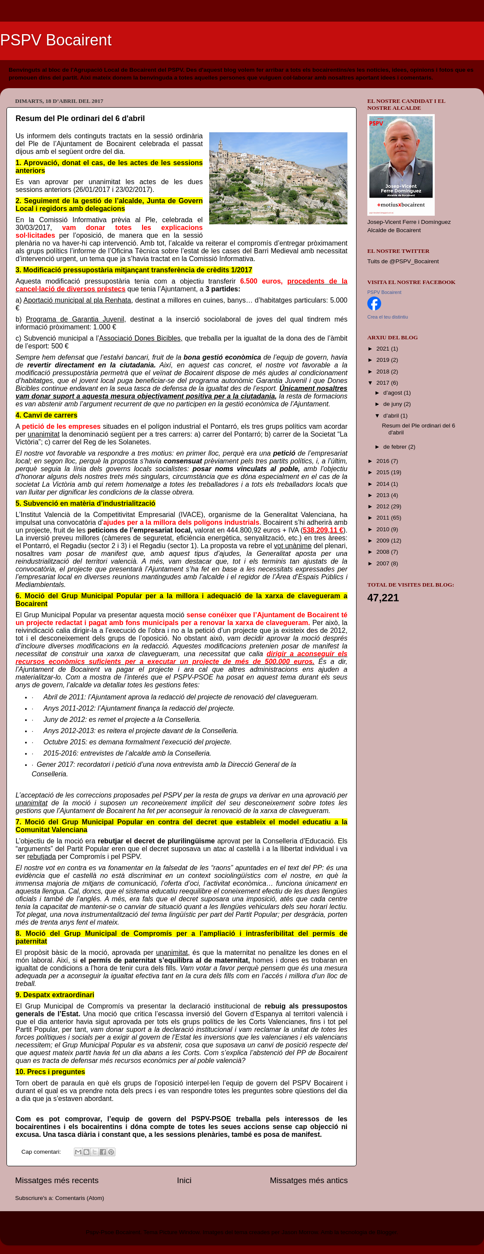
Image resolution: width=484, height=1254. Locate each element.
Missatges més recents (57, 1180)
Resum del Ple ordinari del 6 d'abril (80, 118)
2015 (383, 472)
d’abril (392, 415)
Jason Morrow (299, 1232)
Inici (184, 1180)
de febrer (395, 447)
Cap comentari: (42, 1152)
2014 (383, 484)
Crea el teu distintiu (387, 316)
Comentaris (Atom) (79, 1198)
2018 (383, 371)
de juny (393, 404)
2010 (383, 529)
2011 (383, 517)
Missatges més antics (309, 1180)
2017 (383, 383)
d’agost (393, 392)
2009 (383, 540)
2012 (383, 506)
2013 (383, 495)
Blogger (387, 1232)
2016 (383, 461)
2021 (383, 348)
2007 (383, 563)
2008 (383, 552)
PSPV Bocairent (55, 40)
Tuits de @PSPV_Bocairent (403, 261)
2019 (383, 360)
